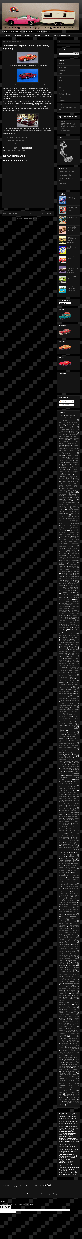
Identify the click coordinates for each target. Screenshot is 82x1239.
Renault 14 (69, 967)
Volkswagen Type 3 (71, 1090)
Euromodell (61, 595)
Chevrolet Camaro (64, 501)
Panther (74, 913)
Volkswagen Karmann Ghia (70, 1083)
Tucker (69, 1064)
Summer (61, 1019)
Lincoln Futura (72, 759)
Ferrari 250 (64, 603)
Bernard (77, 455)
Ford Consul (64, 639)
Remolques (62, 965)
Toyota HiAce (73, 1050)
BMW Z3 (76, 467)
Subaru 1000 (69, 1014)
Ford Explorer (64, 646)
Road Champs (74, 983)
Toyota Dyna (64, 1050)
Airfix (70, 424)
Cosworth (62, 552)
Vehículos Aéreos (64, 1068)
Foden (69, 627)
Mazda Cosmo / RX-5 (70, 800)
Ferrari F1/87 (75, 612)
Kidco (68, 734)
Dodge (61, 564)
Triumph (62, 1064)
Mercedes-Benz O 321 (64, 823)
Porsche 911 (71, 951)
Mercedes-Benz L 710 (65, 819)
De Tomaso (68, 559)
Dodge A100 (72, 566)
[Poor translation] (7, 1207)
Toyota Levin (66, 1054)
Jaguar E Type (72, 723)
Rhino (66, 983)
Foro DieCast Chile (65, 175)
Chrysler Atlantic (72, 527)
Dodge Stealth (68, 585)
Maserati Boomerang (71, 783)
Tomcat (73, 1033)
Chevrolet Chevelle (70, 502)
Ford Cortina (75, 639)
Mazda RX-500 (72, 805)
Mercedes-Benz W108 (64, 832)
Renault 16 (67, 969)
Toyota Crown (74, 1049)
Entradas (63, 401)
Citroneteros (62, 183)
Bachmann (74, 448)
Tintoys (66, 1032)
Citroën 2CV (75, 531)
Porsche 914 (62, 953)
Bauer (60, 453)
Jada (77, 721)
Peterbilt (68, 914)
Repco (74, 979)
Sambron (67, 997)
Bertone (64, 457)
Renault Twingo (68, 978)
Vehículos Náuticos (64, 1074)
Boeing (62, 469)
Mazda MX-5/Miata (71, 803)
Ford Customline (69, 642)
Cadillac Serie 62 (73, 480)
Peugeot (76, 914)
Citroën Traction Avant (73, 543)
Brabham (61, 471)
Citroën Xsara (62, 546)
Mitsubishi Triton (74, 867)
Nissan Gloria (68, 886)
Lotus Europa (66, 768)
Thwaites (61, 1030)
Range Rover (72, 960)
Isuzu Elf (61, 720)
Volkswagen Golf (64, 1082)
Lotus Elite (67, 766)
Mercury (76, 844)
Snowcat (61, 1011)
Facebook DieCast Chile (66, 171)
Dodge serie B (71, 582)
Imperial (68, 713)
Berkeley (70, 455)
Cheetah (75, 490)
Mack (68, 770)
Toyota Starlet (69, 1061)
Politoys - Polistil (72, 941)
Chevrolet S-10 (63, 520)
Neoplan (74, 875)
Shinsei (60, 1007)
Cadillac (62, 476)
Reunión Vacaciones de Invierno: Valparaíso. (71, 239)
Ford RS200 (68, 660)
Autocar (62, 446)
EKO (72, 590)
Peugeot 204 (65, 916)
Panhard (74, 911)
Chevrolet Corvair (64, 508)
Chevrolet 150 (62, 494)
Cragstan (64, 553)
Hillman (68, 687)
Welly (60, 1094)
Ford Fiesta (64, 648)
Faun (62, 599)
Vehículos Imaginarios (69, 1071)
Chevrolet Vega (65, 523)
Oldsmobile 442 (63, 904)
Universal (66, 1066)
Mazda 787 (62, 798)
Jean (69, 725)
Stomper (61, 1013)
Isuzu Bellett (74, 718)
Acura (60, 420)
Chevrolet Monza (72, 518)
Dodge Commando (67, 573)
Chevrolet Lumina (64, 515)
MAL (64, 775)
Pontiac (61, 942)
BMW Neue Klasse (66, 467)
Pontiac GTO (75, 944)
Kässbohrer (61, 732)
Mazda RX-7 (63, 807)
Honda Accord (68, 691)
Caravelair (68, 485)
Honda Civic (66, 695)
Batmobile (73, 452)
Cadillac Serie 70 (67, 481)
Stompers (62, 90)
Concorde (68, 548)
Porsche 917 (73, 953)
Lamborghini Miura (70, 747)
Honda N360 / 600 (64, 700)
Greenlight (62, 682)
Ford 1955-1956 (74, 635)
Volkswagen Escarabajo (67, 1080)
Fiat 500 (72, 622)
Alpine (61, 427)
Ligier (62, 756)
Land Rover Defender (64, 750)
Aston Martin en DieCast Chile (15, 140)
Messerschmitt (68, 847)
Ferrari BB (73, 608)
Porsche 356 (75, 946)
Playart (61, 84)
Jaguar (62, 723)
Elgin (77, 590)
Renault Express (68, 976)
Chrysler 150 (65, 525)
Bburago (74, 453)
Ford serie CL (73, 661)
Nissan (61, 878)
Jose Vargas (21, 1186)
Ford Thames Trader (73, 668)
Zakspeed (66, 1101)
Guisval (63, 684)
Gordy (74, 680)
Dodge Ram (68, 580)
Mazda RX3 (74, 807)
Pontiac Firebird (64, 944)
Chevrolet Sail (73, 520)
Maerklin (68, 771)
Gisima (66, 679)
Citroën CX (66, 536)
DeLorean (76, 558)
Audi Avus (61, 443)
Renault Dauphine (67, 974)
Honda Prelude (66, 702)
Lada (66, 740)
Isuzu (70, 716)
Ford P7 (71, 656)
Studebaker (72, 1013)
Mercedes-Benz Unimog (67, 830)
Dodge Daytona (69, 576)
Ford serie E (72, 663)
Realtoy (61, 962)
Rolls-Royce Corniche (64, 988)
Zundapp (61, 1103)
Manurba (76, 775)
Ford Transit (73, 672)
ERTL (77, 592)
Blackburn (61, 459)
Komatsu (72, 736)
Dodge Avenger (64, 569)
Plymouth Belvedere (64, 934)
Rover (66, 993)
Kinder (74, 734)
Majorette (62, 70)
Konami (61, 77)
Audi (65, 440)
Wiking (75, 1094)
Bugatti (75, 471)
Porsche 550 (64, 948)
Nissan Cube (72, 883)
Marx (62, 781)
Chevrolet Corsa (71, 506)
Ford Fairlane (75, 646)
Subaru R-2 (76, 1016)
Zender (74, 1101)
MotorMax (68, 874)
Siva (60, 1009)
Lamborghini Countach (66, 743)
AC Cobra (73, 417)
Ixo (72, 721)
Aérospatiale (73, 420)
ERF (71, 592)
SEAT (68, 1002)
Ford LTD (74, 651)
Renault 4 (63, 971)
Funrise (61, 675)
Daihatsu (61, 557)
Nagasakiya (64, 875)
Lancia (75, 749)
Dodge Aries (62, 567)
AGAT (60, 422)
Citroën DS (75, 536)
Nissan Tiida (68, 898)
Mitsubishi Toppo (63, 867)
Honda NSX (75, 700)
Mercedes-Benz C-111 (71, 818)
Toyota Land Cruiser (73, 1052)
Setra (75, 1002)
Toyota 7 (76, 1038)
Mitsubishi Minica (65, 863)
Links (47, 35)
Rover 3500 (74, 993)
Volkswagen (63, 1078)
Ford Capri (75, 637)
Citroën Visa (74, 545)
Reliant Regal (62, 964)
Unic (60, 1066)
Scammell (61, 998)
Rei (67, 962)
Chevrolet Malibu (66, 516)
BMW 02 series (67, 460)
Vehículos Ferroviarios (71, 1069)
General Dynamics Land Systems (68, 677)
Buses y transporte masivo (69, 474)
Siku (66, 1008)
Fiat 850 (65, 624)
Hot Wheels (62, 67)
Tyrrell (75, 1064)
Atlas (75, 438)
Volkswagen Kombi (66, 1085)
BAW (66, 453)
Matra (71, 793)
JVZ (76, 731)
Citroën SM (62, 543)
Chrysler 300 (62, 527)
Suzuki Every (73, 1021)
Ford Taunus (72, 667)
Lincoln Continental (65, 757)
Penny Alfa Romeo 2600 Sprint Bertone (71, 288)
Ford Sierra (62, 667)
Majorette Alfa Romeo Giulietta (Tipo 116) (72, 228)
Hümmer (67, 709)
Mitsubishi (62, 856)
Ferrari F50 (73, 613)
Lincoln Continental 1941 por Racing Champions (72, 269)
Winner (63, 1097)
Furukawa (68, 675)
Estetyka (64, 594)
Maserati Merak (73, 785)
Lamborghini (75, 740)
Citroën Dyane (74, 538)
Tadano (71, 1025)
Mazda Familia (63, 802)
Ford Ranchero (69, 658)
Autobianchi (76, 445)
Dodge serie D (63, 583)
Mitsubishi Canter (74, 856)
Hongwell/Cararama (64, 706)
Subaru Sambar (73, 1018)
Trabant (77, 1062)
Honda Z (72, 703)
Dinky (74, 562)
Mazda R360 (62, 805)
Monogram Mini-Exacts (68, 868)
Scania (68, 998)
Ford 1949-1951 (63, 635)
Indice (7, 35)
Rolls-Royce (72, 986)
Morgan (61, 872)
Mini (68, 855)
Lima (67, 756)
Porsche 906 (62, 950)
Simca (74, 1008)
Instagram (37, 35)
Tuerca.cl (61, 187)
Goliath (67, 680)
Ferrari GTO (62, 615)
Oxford (61, 911)
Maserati (68, 781)
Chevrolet (69, 492)
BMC (68, 459)
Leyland (67, 754)
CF (78, 488)
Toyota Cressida (63, 1048)
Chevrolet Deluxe (72, 509)
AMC (73, 427)
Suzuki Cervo (64, 1021)
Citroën (63, 531)
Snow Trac (73, 1009)
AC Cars (63, 417)
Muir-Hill (76, 874)
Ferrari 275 (74, 603)
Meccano (73, 810)
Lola (72, 762)
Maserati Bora (62, 785)
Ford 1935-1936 (69, 632)
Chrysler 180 (73, 525)
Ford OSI (64, 656)
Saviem (75, 997)
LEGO (74, 752)
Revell (60, 983)
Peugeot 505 (72, 921)
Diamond (74, 560)
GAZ (75, 675)
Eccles (71, 587)
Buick (60, 473)
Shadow (61, 1004)
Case (77, 486)
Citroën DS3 (64, 538)
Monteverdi (61, 870)
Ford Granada (63, 649)
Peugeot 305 (73, 918)
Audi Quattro (72, 443)
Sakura (60, 997)
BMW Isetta (69, 466)
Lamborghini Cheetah (69, 742)
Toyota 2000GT (66, 1038)
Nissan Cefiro (73, 881)
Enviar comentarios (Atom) (32, 218)
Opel (77, 907)
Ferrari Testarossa (71, 617)
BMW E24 (67, 462)
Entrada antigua (46, 213)
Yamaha (72, 1097)
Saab (68, 995)
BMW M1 (76, 466)
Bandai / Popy (63, 450)
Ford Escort (67, 644)
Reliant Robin (72, 964)
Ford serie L (73, 665)
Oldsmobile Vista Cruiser (65, 907)
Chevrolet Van (75, 522)
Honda (68, 690)
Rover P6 (61, 995)
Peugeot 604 (63, 923)
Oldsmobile (72, 902)
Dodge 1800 (72, 564)
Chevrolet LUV (75, 515)
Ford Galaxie (73, 648)
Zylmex (61, 104)
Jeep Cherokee (63, 727)
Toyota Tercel (68, 1062)
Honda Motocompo (72, 698)
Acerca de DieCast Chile (62, 35)
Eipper (67, 590)
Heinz (60, 686)
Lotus (66, 764)
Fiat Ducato (72, 624)
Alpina (75, 426)
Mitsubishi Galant (70, 860)
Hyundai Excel (62, 711)
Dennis (62, 560)
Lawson (67, 752)
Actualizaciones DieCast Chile (67, 419)
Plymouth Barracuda (69, 932)
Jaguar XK (62, 725)
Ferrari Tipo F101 (63, 619)
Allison (69, 426)
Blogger (55, 1194)
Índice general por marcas (14, 143)
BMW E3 (66, 464)
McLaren (64, 810)
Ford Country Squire (67, 641)
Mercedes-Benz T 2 (69, 828)
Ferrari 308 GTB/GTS (65, 605)
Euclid (75, 594)
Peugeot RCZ (73, 925)
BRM (68, 471)
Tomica (61, 74)
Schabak (74, 998)
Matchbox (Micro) (63, 793)
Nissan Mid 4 (69, 888)
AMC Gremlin (64, 431)
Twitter (27, 35)
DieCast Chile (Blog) (9, 1186)
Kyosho (60, 740)
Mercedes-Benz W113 (64, 837)
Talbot (63, 1026)
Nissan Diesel (63, 884)
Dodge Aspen (72, 567)
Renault (72, 966)
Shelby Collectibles (70, 1006)
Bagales (63, 121)
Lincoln (73, 756)
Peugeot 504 (62, 921)
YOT (60, 1101)
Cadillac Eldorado (64, 478)
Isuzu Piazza (69, 720)
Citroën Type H (64, 545)
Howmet (75, 707)
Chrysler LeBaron (63, 529)
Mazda (72, 796)
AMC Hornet (73, 431)
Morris (67, 872)
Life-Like (76, 754)
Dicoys (68, 562)
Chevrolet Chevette (64, 504)
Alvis (67, 427)
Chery (60, 492)
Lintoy (67, 762)
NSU (64, 902)
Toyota (76, 1036)
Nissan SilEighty (63, 895)
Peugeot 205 (75, 916)
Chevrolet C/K (70, 499)
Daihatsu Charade (71, 557)
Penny (61, 914)
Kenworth (61, 734)
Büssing (77, 474)
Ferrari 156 (67, 601)
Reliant (74, 962)
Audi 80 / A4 (67, 441)
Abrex (77, 415)
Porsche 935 (62, 957)
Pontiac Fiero (72, 942)
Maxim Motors (62, 796)
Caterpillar (64, 488)
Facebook (17, 35)
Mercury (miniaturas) (69, 846)
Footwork (76, 627)
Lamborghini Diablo (64, 745)
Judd (71, 731)
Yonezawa (62, 101)
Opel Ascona (65, 909)
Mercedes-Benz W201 (71, 842)
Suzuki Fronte (62, 1023)
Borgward (74, 469)
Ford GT (71, 649)
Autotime (69, 447)
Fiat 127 (72, 620)
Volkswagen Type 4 (64, 1092)
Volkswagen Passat (64, 1089)
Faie (71, 597)
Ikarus (60, 713)
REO (68, 979)
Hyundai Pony (73, 711)
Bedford (61, 455)
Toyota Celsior (65, 1043)
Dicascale (61, 562)
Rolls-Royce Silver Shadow (69, 992)
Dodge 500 (62, 566)
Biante (74, 457)
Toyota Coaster (65, 1045)
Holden (61, 689)
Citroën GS (66, 539)
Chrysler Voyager (74, 529)
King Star (62, 736)
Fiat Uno (70, 625)
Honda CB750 (68, 693)
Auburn (60, 439)
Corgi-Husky (71, 550)
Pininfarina (62, 927)
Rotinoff (61, 993)
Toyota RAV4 (68, 1057)
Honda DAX (64, 696)
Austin (61, 445)
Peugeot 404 (62, 920)
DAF (75, 555)
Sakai (75, 995)
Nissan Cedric (63, 881)
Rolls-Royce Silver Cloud (72, 990)
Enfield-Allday (63, 592)
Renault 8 (61, 973)
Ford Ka (66, 651)
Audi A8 (75, 441)
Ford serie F (63, 665)
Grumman (76, 682)
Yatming (61, 97)
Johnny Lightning (21, 150)
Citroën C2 (61, 534)
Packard (67, 911)
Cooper (75, 548)
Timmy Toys (69, 1030)
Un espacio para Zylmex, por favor (72, 218)
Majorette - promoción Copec (72, 198)
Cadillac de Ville (73, 476)
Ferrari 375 (66, 606)
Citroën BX (64, 532)
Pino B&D (71, 926)
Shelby (68, 1004)
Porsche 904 (73, 948)
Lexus (60, 754)
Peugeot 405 (73, 920)
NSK (60, 902)
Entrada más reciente (10, 213)
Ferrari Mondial (73, 615)
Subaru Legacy (67, 1016)
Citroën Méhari (73, 541)
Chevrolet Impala (71, 513)
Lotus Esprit (75, 766)
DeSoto (68, 560)
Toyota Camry (62, 1041)
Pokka (75, 939)
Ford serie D (62, 663)
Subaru (61, 1014)
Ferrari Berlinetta (63, 610)
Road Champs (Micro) (66, 985)
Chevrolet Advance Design (72, 496)
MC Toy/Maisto (74, 809)
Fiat (71, 619)
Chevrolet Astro (65, 497)
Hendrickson (69, 686)
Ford (63, 629)
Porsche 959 (72, 957)
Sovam (74, 1011)
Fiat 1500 (65, 622)
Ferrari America (63, 608)
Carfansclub (63, 486)
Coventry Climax (74, 552)
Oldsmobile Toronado (68, 906)
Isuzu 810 (65, 718)
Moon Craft (72, 870)
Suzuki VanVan (62, 1025)
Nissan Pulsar (75, 891)
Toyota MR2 (70, 1055)
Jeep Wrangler (63, 729)
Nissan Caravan (71, 879)
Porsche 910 (62, 951)
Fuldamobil (73, 674)
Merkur (61, 847)
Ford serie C (64, 661)
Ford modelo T (63, 655)
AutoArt (68, 445)
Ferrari (68, 599)
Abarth (60, 415)
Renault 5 (72, 971)
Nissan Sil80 (73, 893)
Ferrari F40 (64, 613)
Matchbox (62, 63)
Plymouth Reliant (74, 937)
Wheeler (68, 1094)
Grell (70, 682)
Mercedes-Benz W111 (73, 833)
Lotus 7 (60, 766)
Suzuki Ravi (73, 1023)
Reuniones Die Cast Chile (67, 981)
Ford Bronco (64, 637)
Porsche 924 (62, 955)
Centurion (72, 488)
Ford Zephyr (62, 674)
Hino (74, 688)
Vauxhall (74, 1066)
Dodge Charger (73, 571)
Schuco (61, 87)
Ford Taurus (62, 668)
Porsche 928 (72, 955)
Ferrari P (61, 617)
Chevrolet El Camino (65, 511)
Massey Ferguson (72, 788)
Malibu (70, 775)
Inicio (29, 213)
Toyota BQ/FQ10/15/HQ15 (68, 1040)
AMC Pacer (72, 433)
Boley (67, 469)
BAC (66, 448)
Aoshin (70, 436)
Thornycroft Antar (72, 1028)
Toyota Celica (74, 1042)
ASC (61, 438)
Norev (60, 80)
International (69, 714)
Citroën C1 (73, 532)
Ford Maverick (62, 653)
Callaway (61, 485)
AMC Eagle (75, 429)
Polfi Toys (61, 941)
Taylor (74, 1026)
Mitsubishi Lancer (74, 862)
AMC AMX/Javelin (64, 429)
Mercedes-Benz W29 (64, 844)
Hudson (61, 709)
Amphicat (74, 434)
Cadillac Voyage (71, 483)
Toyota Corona (71, 1047)
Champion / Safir (65, 490)
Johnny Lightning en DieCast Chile (17, 137)
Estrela (70, 594)
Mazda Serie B (63, 808)
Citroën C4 (69, 534)
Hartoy (69, 684)
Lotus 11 (74, 764)
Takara (77, 1025)
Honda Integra (73, 696)
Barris (66, 452)
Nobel (65, 900)
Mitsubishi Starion (71, 865)
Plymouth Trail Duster (66, 939)
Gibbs (60, 679)
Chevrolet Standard (64, 522)
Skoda (65, 1009)
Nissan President (65, 891)
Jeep (74, 725)
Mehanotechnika (63, 812)
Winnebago (76, 1095)
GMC (71, 679)
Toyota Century (75, 1043)
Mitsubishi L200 (63, 862)
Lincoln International (64, 761)
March (77, 779)
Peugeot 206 (64, 918)
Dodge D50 (69, 574)
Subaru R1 (63, 1018)
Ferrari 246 (76, 601)
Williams (61, 1095)
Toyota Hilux (62, 1052)
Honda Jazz (62, 698)
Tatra (69, 1026)
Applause (76, 436)
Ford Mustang (74, 655)
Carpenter (71, 486)
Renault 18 (76, 969)
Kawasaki (72, 733)
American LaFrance (64, 434)
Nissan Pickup (74, 890)
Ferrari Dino (64, 612)
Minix (74, 855)
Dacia (69, 555)
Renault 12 (61, 967)
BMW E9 (61, 466)
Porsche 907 (72, 950)
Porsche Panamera (64, 958)
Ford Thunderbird (66, 670)
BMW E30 (74, 464)
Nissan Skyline (64, 897)
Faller (77, 597)
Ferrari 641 (74, 606)
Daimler (61, 558)
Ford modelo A (72, 653)
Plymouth (76, 930)
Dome (66, 587)
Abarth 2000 (69, 415)
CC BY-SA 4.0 (43, 1185)
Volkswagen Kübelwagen (66, 1087)
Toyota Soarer (68, 1059)
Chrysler (76, 523)
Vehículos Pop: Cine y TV (69, 1075)
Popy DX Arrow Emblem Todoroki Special (72, 208)
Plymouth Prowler (63, 937)
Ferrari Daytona (74, 610)
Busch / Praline (68, 473)
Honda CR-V (75, 695)
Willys (67, 1096)
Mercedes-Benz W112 (68, 835)
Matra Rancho (72, 794)
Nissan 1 (70, 877)
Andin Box (62, 436)
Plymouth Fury (71, 936)
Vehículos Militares (66, 1073)
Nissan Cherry (62, 883)
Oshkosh (74, 909)
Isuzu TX (67, 721)
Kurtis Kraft (73, 738)
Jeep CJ (72, 727)
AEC (65, 421)
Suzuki (68, 1019)
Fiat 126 (65, 620)
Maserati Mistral (64, 786)
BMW (77, 459)
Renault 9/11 (69, 973)
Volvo (73, 1092)
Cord (60, 550)
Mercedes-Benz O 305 (71, 821)
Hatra (75, 684)
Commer (70, 546)
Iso (64, 716)
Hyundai (74, 709)
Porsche (64, 946)
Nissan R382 (64, 893)
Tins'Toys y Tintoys (65, 94)
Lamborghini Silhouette (65, 749)
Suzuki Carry (75, 1019)
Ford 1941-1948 (72, 633)
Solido (67, 1011)
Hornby (75, 706)
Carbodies (76, 485)
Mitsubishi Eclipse (65, 858)
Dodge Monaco (68, 578)
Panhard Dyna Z (64, 913)
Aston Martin (11, 150)
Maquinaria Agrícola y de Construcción (69, 779)
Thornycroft (61, 1028)
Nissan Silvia (73, 895)
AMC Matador (62, 432)
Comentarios (65, 405)
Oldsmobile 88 (75, 904)
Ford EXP (76, 644)
